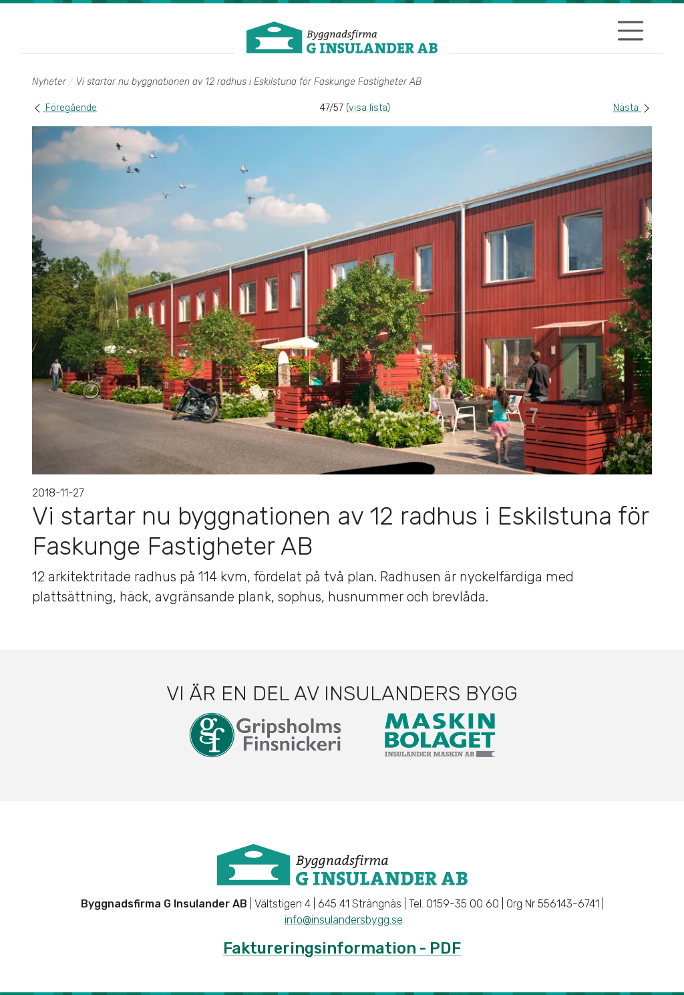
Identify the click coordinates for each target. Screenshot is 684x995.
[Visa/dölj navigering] (630, 31)
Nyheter (49, 82)
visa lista (368, 108)
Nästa (632, 108)
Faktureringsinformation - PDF (342, 948)
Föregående (64, 108)
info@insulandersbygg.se (344, 919)
